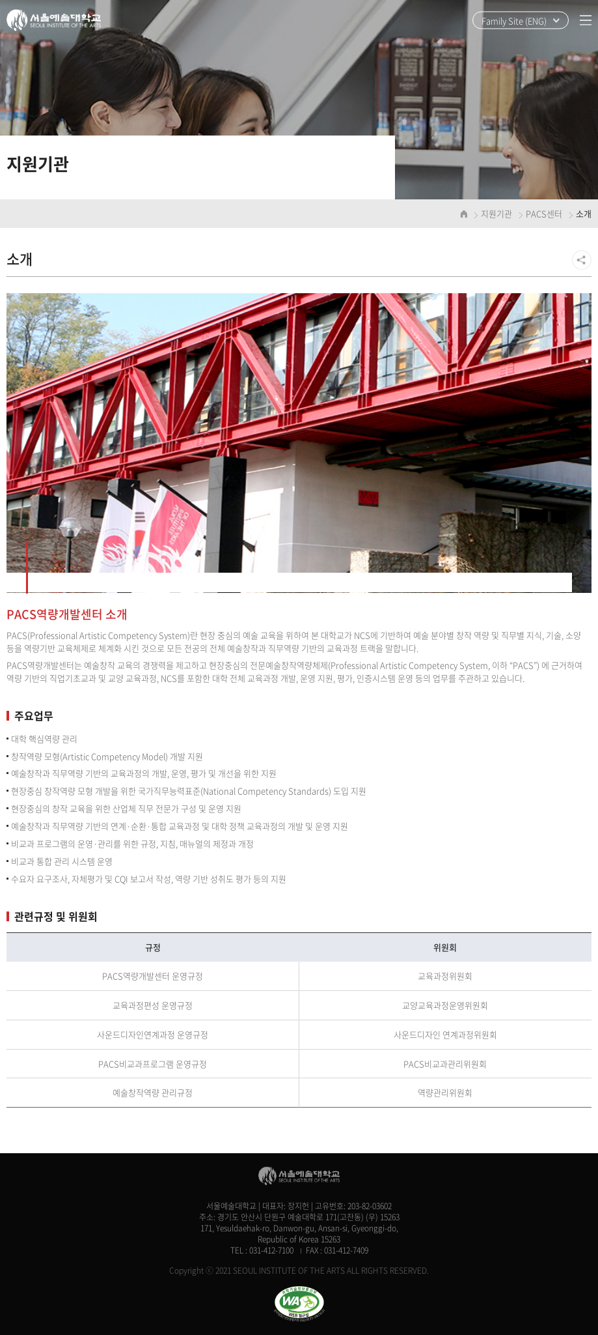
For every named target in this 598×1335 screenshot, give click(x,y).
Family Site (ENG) (514, 20)
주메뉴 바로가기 (0, 0)
